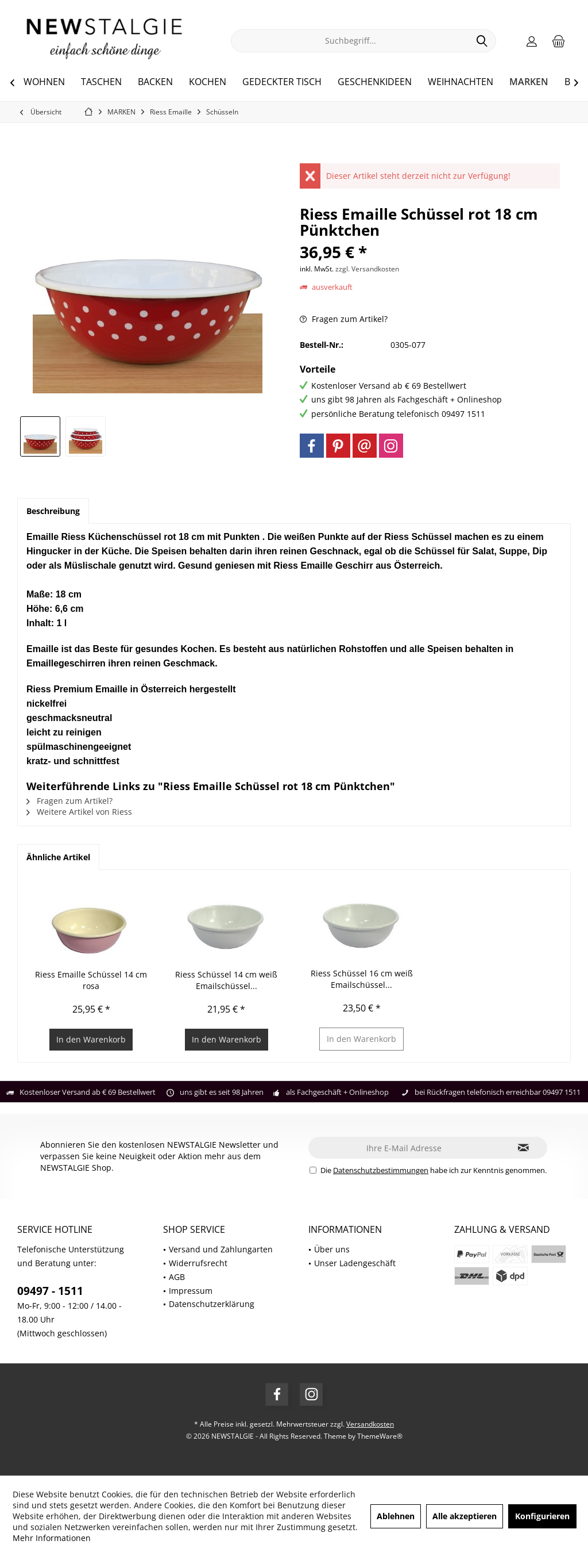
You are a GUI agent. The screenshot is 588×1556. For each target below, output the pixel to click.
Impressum (190, 1290)
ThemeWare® (380, 1436)
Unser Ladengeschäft (355, 1263)
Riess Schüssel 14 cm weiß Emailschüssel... (226, 980)
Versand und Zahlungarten (221, 1249)
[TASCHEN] (101, 82)
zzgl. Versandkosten (367, 269)
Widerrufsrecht (198, 1263)
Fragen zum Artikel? (344, 318)
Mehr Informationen (52, 1537)
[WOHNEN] (44, 82)
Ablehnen (396, 1516)
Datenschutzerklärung (211, 1303)
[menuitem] (559, 40)
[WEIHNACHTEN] (460, 82)
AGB (177, 1276)
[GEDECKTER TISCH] (282, 82)
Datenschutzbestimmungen (380, 1170)
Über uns (332, 1249)
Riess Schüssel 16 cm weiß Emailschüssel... (362, 979)
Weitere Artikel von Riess (79, 811)
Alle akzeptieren (464, 1516)
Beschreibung (53, 510)
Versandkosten (370, 1424)
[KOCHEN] (207, 82)
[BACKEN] (155, 82)
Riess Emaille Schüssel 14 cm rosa (91, 980)
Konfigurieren (542, 1516)
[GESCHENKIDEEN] (375, 82)
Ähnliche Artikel (58, 857)
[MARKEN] (528, 82)
